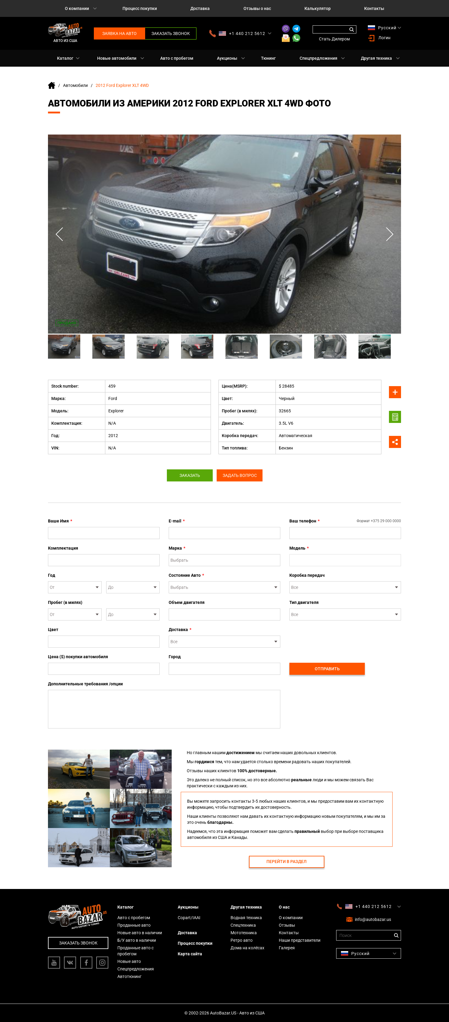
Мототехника (244, 932)
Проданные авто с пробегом (135, 950)
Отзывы (287, 925)
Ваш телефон (345, 521)
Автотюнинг (129, 976)
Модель (299, 548)
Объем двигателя (187, 602)
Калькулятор (317, 8)
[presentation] (335, 638)
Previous (60, 234)
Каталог (65, 58)
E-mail (177, 521)
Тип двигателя (304, 602)
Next (388, 234)
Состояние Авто (186, 575)
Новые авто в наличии (139, 932)
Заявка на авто (119, 33)
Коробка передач (307, 575)
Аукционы (227, 58)
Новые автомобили (116, 58)
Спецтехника (243, 925)
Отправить (327, 668)
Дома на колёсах (247, 947)
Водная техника (246, 917)
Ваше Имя (60, 521)
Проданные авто (134, 925)
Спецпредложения (318, 58)
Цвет (53, 629)
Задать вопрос (242, 475)
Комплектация (63, 548)
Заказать (187, 475)
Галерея (287, 947)
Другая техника (376, 58)
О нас (284, 907)
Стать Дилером (334, 38)
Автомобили (75, 85)
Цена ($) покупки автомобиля (78, 656)
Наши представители (299, 940)
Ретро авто (242, 940)
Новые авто (129, 961)
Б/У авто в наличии (136, 940)
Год (51, 575)
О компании (77, 8)
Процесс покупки (140, 8)
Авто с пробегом (176, 58)
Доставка (200, 8)
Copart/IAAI (189, 917)
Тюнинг (268, 58)
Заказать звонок (170, 33)
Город (175, 656)
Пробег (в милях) (65, 602)
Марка (177, 548)
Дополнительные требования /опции (85, 683)
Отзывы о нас (257, 8)
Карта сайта (190, 953)
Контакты (374, 8)
